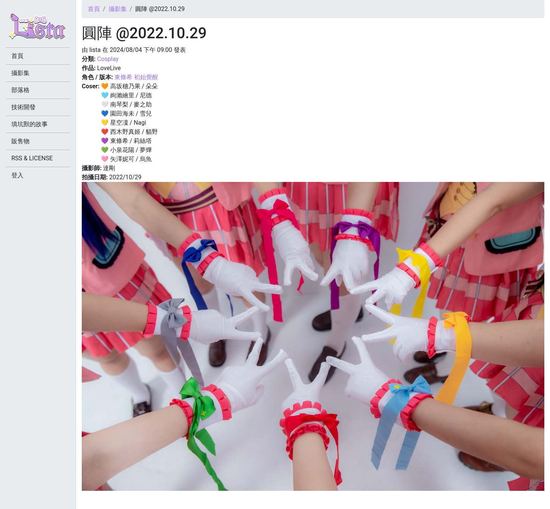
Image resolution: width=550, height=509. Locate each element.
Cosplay (107, 59)
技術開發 (23, 107)
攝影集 (118, 9)
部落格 (20, 90)
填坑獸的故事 (29, 124)
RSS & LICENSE (32, 158)
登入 (17, 175)
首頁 (94, 9)
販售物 (20, 141)
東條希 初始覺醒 (136, 77)
